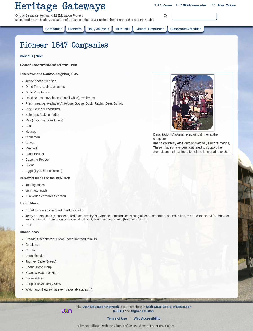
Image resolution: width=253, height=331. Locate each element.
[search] (194, 16)
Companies (53, 29)
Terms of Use (117, 318)
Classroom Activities (185, 29)
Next (39, 56)
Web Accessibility (147, 318)
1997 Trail (122, 29)
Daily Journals (98, 29)
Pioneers (74, 29)
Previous (27, 56)
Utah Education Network (100, 307)
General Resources (150, 29)
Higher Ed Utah (142, 311)
